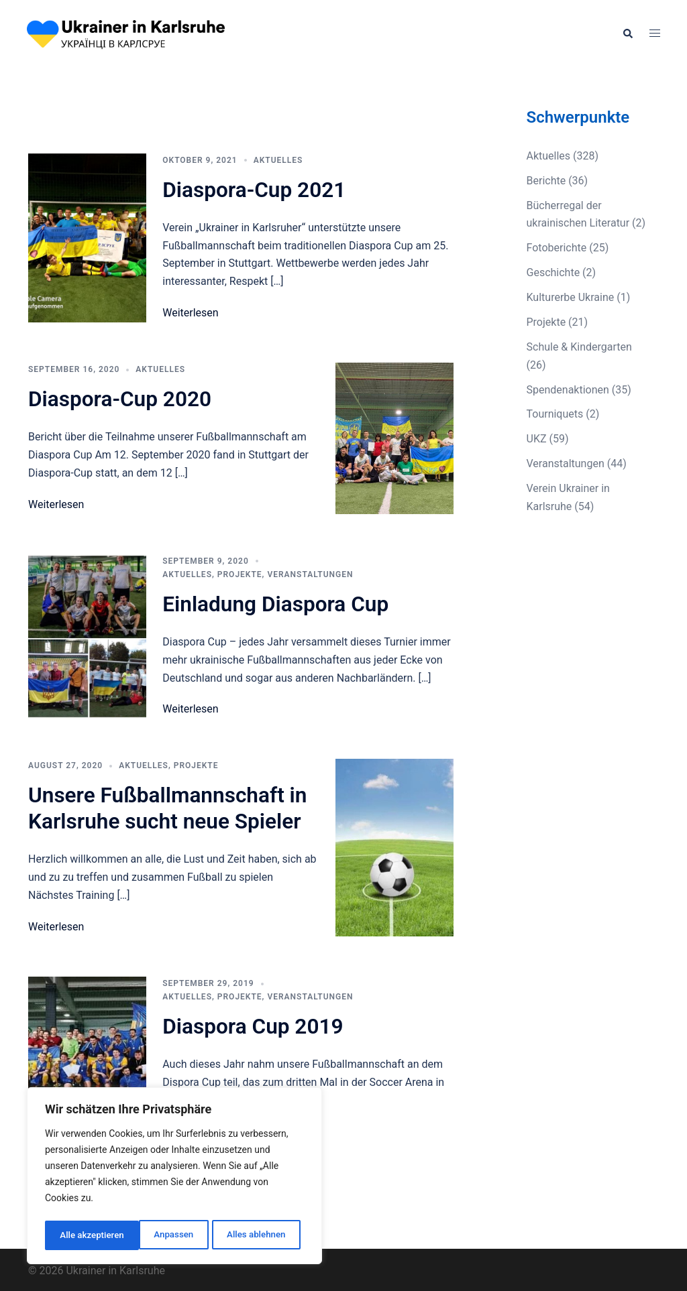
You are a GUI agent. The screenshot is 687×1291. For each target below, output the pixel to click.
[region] (174, 1177)
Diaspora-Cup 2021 (255, 189)
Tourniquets (555, 414)
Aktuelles (278, 160)
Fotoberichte (557, 247)
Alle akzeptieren (256, 1235)
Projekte (239, 573)
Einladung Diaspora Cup (276, 603)
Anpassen (78, 1235)
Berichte (546, 180)
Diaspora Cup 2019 (254, 1025)
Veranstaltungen (310, 573)
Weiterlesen (190, 312)
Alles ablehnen (162, 1235)
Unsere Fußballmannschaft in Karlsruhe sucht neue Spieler (169, 807)
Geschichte (553, 272)
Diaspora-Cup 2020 (121, 399)
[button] (627, 33)
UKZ (537, 438)
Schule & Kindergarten (579, 347)
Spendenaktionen (568, 389)
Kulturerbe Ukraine (571, 297)
